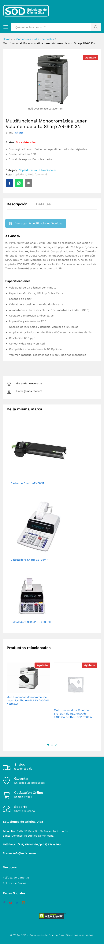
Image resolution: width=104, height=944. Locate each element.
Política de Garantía (16, 877)
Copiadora (19, 174)
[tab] (19, 205)
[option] (28, 687)
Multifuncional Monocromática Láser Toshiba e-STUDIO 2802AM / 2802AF (28, 700)
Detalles (43, 204)
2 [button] (52, 745)
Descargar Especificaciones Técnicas (35, 223)
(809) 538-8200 (50, 844)
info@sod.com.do (24, 853)
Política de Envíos (14, 883)
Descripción (17, 204)
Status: (10, 142)
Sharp (19, 132)
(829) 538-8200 (27, 844)
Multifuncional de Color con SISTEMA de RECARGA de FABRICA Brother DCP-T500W (73, 714)
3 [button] (56, 745)
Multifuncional (37, 174)
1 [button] (48, 745)
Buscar (96, 27)
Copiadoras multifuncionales (37, 170)
